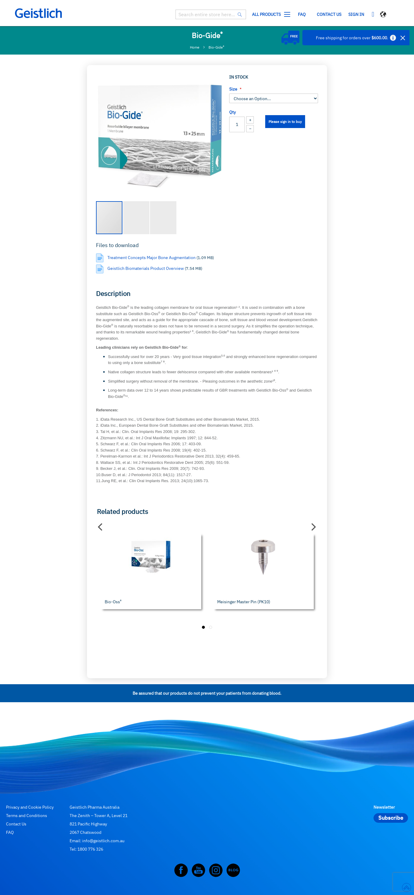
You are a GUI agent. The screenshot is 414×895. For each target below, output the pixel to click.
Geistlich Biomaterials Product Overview (146, 268)
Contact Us (16, 824)
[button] (383, 15)
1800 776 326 (90, 849)
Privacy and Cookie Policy (30, 807)
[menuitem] (269, 14)
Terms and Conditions (26, 815)
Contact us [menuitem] (329, 14)
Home (195, 47)
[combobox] (211, 14)
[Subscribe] (391, 818)
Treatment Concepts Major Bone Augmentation (151, 257)
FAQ (10, 832)
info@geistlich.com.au (103, 840)
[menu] (296, 14)
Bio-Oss (113, 601)
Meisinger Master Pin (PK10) (243, 601)
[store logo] (38, 13)
